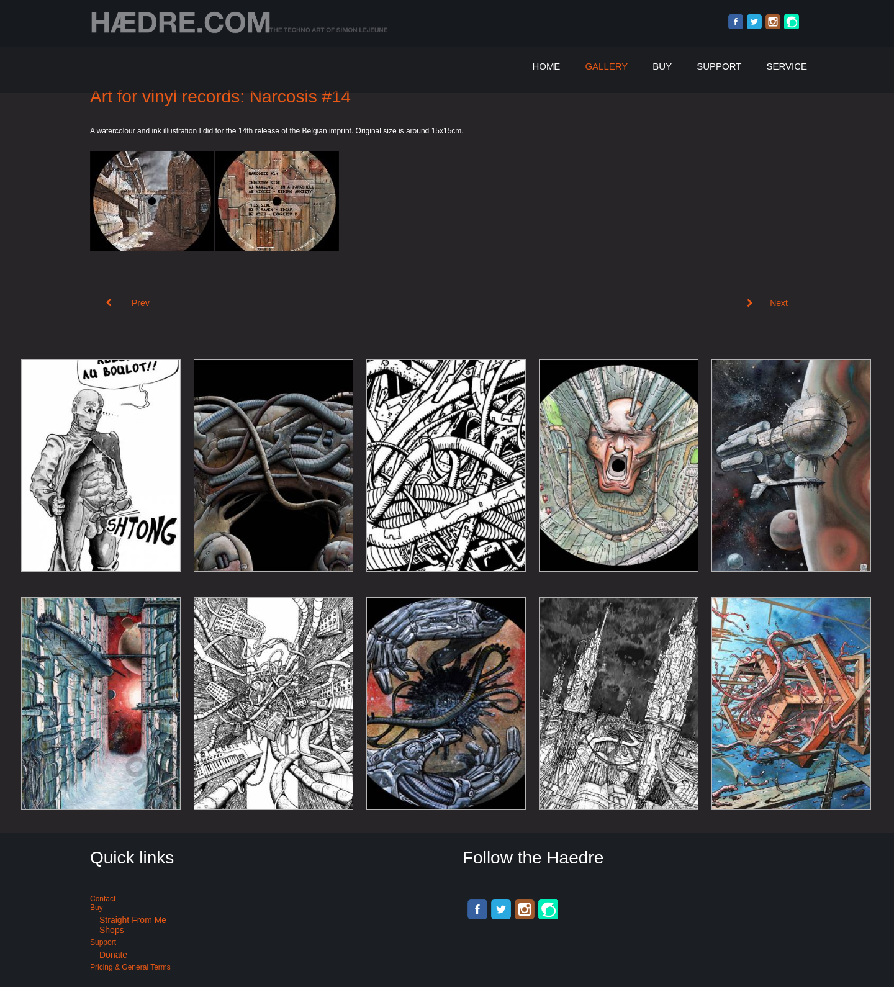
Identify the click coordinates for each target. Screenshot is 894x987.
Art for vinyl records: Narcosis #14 (220, 96)
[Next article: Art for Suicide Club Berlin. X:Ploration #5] (767, 302)
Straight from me (132, 920)
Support (719, 66)
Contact (102, 899)
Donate (113, 955)
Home (546, 66)
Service (786, 66)
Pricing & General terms (130, 967)
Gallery (606, 66)
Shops (111, 930)
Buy (662, 66)
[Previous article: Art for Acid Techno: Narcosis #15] (128, 302)
